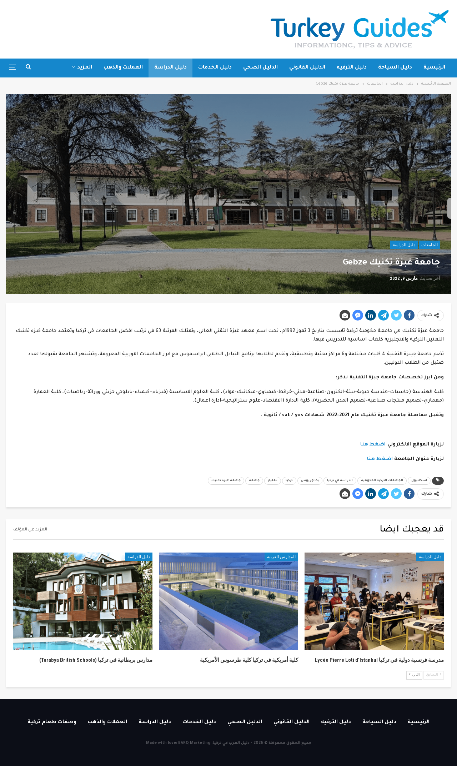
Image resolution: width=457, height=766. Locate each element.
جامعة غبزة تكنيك (226, 481)
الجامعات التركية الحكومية (382, 481)
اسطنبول (419, 481)
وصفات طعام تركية (51, 722)
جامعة (254, 481)
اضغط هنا (373, 444)
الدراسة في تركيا (340, 481)
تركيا (289, 481)
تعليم (272, 481)
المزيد (84, 68)
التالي (414, 674)
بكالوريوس (310, 481)
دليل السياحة (395, 68)
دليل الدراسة (170, 68)
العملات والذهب (123, 68)
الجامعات (429, 244)
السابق (433, 674)
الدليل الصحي (260, 68)
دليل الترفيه (352, 68)
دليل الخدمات (215, 68)
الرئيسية (434, 68)
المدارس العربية (281, 556)
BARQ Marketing (194, 743)
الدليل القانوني (307, 68)
